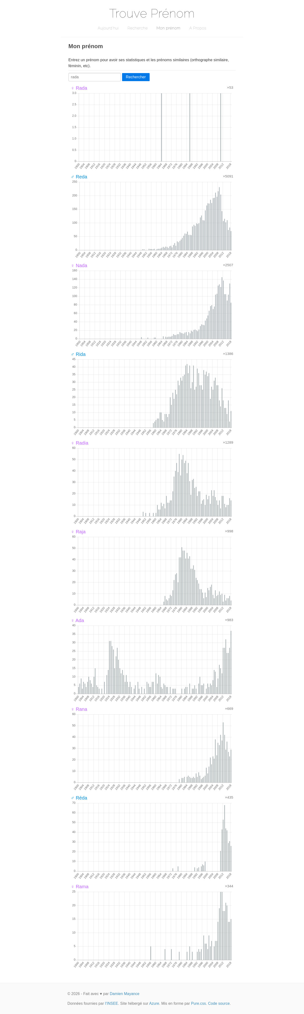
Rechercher (136, 77)
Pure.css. (199, 1003)
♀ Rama (80, 886)
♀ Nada (79, 265)
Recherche (138, 28)
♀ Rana (79, 709)
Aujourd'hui (108, 28)
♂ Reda (79, 176)
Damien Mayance (124, 994)
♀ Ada (77, 620)
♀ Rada (79, 88)
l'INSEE (111, 1003)
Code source (219, 1003)
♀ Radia (79, 443)
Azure (154, 1003)
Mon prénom (168, 28)
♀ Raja (78, 531)
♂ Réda (79, 797)
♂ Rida (78, 354)
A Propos (197, 28)
